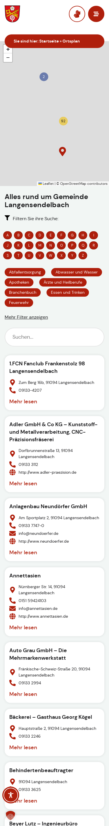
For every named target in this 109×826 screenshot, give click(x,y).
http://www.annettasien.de (43, 616)
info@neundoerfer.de (38, 533)
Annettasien (25, 575)
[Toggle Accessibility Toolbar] (11, 795)
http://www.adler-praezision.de (47, 472)
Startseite (49, 41)
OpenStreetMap (73, 183)
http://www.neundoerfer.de (44, 541)
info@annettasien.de (38, 608)
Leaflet (46, 183)
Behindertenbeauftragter (41, 770)
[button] (43, 76)
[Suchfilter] (54, 337)
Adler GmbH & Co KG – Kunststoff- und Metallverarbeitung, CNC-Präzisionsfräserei (53, 432)
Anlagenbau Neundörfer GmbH (48, 506)
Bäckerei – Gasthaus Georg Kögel (50, 717)
